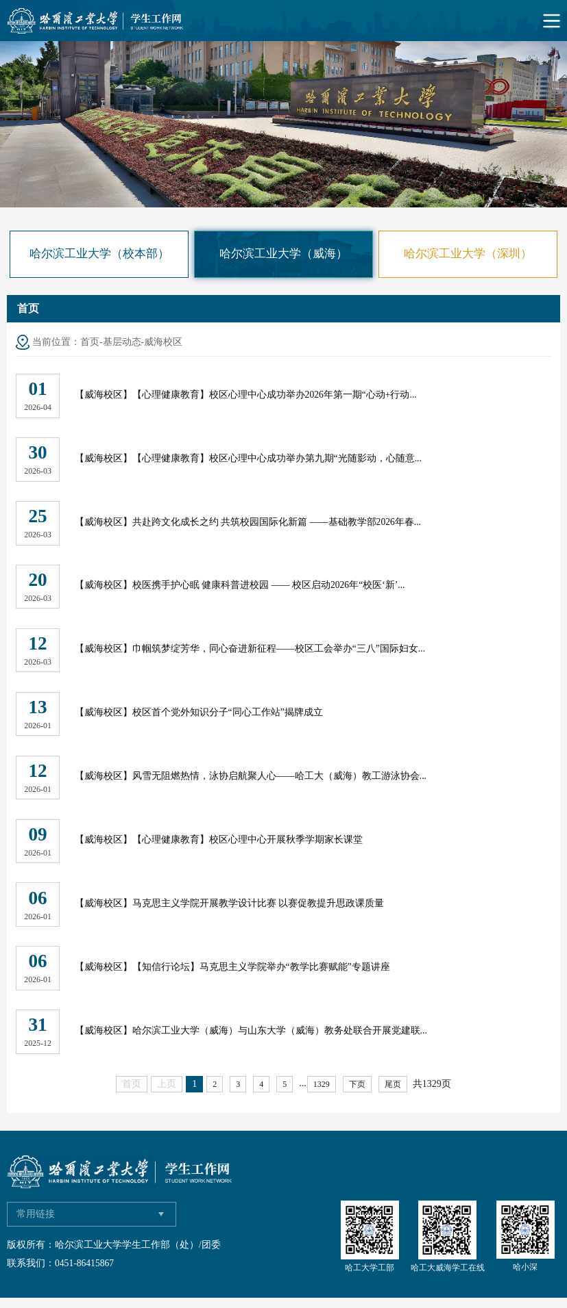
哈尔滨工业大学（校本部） (99, 253)
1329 (321, 1094)
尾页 (393, 1094)
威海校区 (163, 342)
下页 (357, 1094)
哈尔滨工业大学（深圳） (468, 253)
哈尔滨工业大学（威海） (283, 253)
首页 (89, 342)
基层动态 (122, 342)
